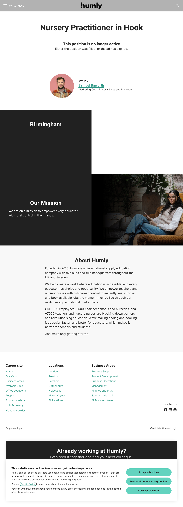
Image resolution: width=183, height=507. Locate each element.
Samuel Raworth (91, 85)
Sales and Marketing (104, 395)
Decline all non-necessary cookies (149, 481)
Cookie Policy (27, 484)
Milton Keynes (57, 395)
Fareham (54, 381)
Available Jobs (14, 385)
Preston (53, 376)
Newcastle (55, 390)
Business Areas (15, 381)
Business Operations (104, 381)
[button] (177, 6)
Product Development (105, 376)
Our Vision (12, 376)
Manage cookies (15, 410)
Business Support (102, 371)
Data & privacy (14, 405)
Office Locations (16, 390)
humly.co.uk (171, 404)
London (53, 371)
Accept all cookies (149, 472)
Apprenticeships (15, 400)
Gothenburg (56, 385)
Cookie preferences (149, 490)
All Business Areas (102, 400)
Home (9, 371)
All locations (56, 400)
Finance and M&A (102, 390)
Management (100, 385)
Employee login (14, 428)
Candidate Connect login (163, 428)
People (10, 395)
